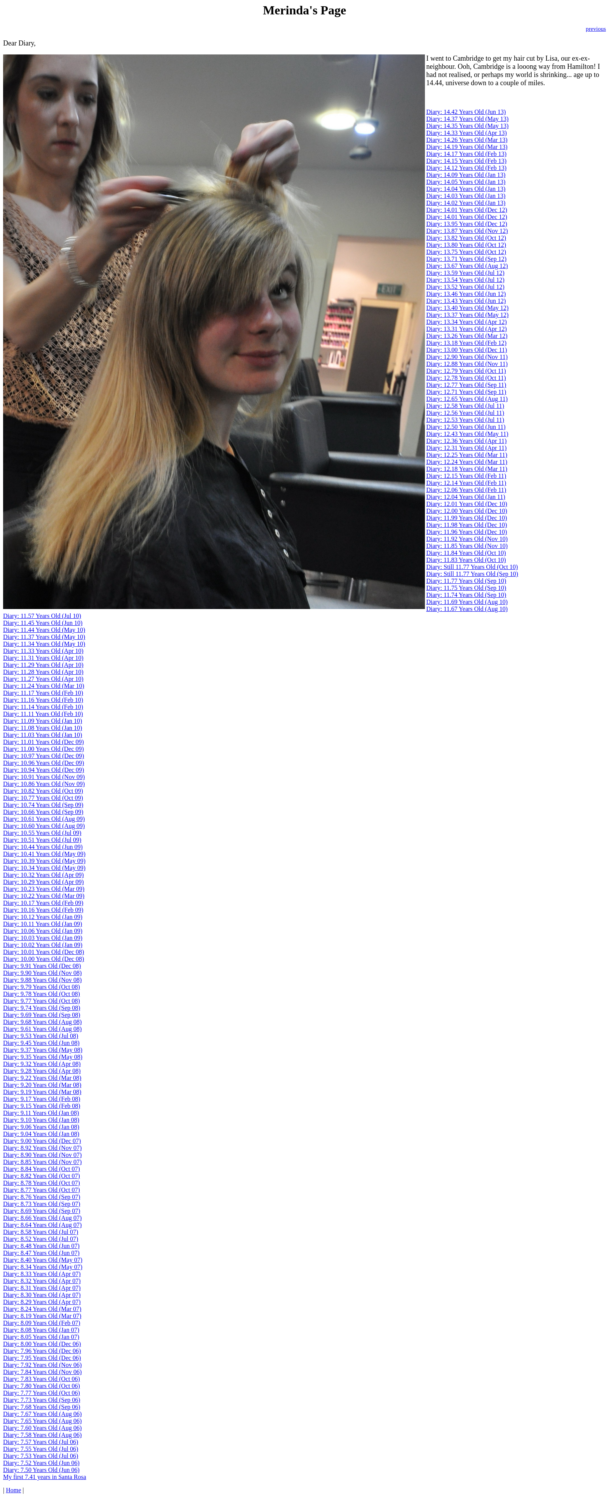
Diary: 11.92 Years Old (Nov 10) (467, 539)
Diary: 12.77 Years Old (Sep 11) (466, 385)
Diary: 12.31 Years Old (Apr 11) (466, 448)
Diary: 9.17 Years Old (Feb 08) (41, 1099)
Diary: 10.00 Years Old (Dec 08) (43, 959)
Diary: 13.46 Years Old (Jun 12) (466, 294)
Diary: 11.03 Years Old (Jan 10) (42, 735)
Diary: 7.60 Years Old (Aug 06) (42, 1428)
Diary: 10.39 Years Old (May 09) (44, 861)
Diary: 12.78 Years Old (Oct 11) (466, 378)
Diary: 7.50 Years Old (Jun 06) (41, 1470)
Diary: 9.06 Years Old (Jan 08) (41, 1127)
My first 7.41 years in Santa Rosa (44, 1477)
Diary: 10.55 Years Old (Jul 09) (42, 833)
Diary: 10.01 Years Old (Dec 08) (43, 952)
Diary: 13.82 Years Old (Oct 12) (466, 238)
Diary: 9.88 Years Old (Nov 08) (42, 980)
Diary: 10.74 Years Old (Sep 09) (43, 805)
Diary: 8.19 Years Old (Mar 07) (42, 1316)
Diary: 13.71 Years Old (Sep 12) (466, 259)
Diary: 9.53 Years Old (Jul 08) (40, 1036)
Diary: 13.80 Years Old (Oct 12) (466, 245)
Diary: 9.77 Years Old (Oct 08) (41, 1001)
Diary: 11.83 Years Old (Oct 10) (466, 560)
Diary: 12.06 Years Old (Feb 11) (466, 490)
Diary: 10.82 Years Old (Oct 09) (43, 791)
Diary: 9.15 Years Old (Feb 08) (41, 1106)
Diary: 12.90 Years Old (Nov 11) (467, 357)
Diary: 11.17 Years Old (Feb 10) (43, 693)
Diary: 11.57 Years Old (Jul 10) (42, 616)
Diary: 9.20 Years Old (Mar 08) (42, 1085)
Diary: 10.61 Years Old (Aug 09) (44, 819)
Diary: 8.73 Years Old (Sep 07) (41, 1204)
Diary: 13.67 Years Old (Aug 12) (467, 266)
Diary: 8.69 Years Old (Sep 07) (41, 1211)
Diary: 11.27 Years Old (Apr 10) (43, 679)
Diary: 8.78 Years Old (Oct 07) (41, 1183)
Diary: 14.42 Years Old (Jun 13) (466, 112)
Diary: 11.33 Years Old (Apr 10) (43, 651)
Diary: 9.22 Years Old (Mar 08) (42, 1078)
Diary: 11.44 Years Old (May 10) (44, 630)
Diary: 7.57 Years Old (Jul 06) (40, 1442)
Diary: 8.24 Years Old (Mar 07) (42, 1309)
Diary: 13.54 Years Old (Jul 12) (465, 280)
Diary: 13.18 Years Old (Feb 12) (466, 343)
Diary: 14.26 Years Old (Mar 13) (466, 140)
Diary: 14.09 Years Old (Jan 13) (465, 175)
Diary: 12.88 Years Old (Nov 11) (467, 364)
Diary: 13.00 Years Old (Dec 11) (466, 350)
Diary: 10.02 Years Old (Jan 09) (42, 945)
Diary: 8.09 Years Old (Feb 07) (41, 1323)
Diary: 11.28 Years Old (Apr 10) (43, 672)
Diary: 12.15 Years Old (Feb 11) (466, 476)
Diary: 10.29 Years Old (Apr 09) (43, 882)
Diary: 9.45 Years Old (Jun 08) (41, 1043)
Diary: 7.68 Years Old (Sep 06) (41, 1407)
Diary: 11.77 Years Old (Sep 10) (466, 581)
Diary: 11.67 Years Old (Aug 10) (467, 609)
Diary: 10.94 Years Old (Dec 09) (43, 770)
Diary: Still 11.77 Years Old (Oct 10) (472, 567)
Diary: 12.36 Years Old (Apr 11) (466, 441)
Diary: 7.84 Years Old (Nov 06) (42, 1372)
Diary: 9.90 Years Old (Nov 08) (42, 973)
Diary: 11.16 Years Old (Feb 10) (43, 700)
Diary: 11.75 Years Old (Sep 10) (466, 588)
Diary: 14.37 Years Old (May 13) (467, 119)
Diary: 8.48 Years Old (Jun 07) (41, 1246)
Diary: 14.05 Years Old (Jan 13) (465, 182)
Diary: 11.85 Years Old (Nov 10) (467, 546)
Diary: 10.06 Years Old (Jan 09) (42, 931)
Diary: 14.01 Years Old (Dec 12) (466, 210)
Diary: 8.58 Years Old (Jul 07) (40, 1232)
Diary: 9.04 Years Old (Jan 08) (41, 1134)
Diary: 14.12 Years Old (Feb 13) (466, 168)
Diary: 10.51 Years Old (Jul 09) (42, 840)
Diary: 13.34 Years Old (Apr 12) (466, 322)
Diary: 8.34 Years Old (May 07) (42, 1267)
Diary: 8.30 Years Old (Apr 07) (42, 1295)
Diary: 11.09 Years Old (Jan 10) (42, 721)
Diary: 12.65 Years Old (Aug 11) (467, 399)
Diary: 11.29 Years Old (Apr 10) (43, 665)
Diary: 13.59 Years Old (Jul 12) (465, 273)
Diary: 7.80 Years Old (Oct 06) (41, 1386)
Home (13, 1490)
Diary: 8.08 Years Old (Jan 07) (41, 1330)
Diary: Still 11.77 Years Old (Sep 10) (472, 574)
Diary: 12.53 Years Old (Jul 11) (465, 420)
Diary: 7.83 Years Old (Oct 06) (41, 1379)
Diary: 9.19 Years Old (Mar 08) (42, 1092)
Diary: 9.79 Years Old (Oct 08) (41, 987)
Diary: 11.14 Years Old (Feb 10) (43, 707)
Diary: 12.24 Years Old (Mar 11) (466, 462)
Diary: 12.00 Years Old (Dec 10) (466, 511)
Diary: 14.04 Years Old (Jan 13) (465, 189)
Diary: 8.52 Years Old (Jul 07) (40, 1239)
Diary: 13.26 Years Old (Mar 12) (466, 336)
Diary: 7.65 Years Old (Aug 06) (42, 1421)
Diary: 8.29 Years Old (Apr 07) (42, 1302)
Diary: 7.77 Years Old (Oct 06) (41, 1393)
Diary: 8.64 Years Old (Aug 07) (42, 1225)
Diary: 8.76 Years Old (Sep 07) (41, 1197)
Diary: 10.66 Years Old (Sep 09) (43, 812)
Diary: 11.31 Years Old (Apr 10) (43, 658)
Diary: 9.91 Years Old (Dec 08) (42, 966)
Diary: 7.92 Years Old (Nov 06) (42, 1365)
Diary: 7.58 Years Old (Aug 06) (42, 1435)
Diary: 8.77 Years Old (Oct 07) (41, 1190)
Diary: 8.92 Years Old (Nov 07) (42, 1148)
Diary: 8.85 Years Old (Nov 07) (42, 1162)
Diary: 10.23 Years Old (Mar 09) (43, 889)
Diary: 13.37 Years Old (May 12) (467, 315)
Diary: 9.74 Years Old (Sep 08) (41, 1008)
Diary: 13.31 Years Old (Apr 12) (466, 329)
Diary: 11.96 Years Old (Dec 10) (466, 532)
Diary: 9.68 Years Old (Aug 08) (42, 1022)
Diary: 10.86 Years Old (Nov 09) (44, 784)
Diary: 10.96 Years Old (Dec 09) (43, 763)
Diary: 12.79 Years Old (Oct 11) (466, 371)
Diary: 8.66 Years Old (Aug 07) (42, 1218)
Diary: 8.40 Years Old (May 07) (42, 1260)
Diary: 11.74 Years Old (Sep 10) (466, 595)
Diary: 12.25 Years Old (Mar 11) (466, 455)
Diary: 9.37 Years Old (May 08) (42, 1050)
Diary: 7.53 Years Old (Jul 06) (40, 1456)
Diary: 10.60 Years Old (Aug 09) (44, 826)
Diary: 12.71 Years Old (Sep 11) (466, 392)
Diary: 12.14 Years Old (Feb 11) (466, 483)
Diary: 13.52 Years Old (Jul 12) (465, 287)
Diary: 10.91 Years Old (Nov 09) (44, 777)
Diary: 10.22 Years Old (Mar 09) (43, 896)
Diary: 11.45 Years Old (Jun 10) (42, 623)
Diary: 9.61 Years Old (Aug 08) (42, 1029)
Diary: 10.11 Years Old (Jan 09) (42, 924)
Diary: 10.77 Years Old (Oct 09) (43, 798)
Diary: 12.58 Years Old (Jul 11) (465, 406)
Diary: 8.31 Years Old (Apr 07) (42, 1288)
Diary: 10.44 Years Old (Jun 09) (43, 847)
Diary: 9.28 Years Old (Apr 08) (42, 1071)
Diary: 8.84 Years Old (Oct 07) (41, 1169)
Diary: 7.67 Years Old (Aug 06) (42, 1414)
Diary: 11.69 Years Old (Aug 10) (467, 602)
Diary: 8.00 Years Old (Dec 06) (42, 1344)
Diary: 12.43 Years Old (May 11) (467, 434)
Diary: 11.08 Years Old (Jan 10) (42, 728)
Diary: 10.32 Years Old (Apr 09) (43, 875)
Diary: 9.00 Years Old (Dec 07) (42, 1141)
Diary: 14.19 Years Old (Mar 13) (466, 147)
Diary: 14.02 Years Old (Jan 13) (465, 203)
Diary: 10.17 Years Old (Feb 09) (43, 903)
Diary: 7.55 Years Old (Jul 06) (40, 1449)
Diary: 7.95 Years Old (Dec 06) (42, 1358)
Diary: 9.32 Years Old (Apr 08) (42, 1064)
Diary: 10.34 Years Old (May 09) (44, 868)
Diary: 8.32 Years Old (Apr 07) (42, 1281)
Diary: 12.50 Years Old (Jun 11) (465, 427)
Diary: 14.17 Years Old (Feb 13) (466, 154)
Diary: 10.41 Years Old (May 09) (44, 854)
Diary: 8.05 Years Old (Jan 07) (41, 1337)
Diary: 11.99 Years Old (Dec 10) (466, 518)
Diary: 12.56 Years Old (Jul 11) (465, 413)
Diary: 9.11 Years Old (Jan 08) (41, 1113)
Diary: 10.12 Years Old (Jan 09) (42, 917)
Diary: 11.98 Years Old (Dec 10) (466, 525)
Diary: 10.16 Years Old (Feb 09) (43, 910)
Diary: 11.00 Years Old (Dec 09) (43, 749)
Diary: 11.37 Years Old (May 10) (44, 637)
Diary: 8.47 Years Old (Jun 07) (41, 1253)
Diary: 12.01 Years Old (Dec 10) (466, 504)
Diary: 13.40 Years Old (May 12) (467, 308)
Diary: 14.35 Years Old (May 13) (467, 126)
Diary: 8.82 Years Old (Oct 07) (41, 1176)
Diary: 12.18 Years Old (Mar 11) (466, 469)
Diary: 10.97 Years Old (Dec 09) (43, 756)
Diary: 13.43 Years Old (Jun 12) (466, 301)
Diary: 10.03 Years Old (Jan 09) (42, 938)
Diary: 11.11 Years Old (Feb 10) (43, 714)
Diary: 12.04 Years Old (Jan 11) (465, 497)
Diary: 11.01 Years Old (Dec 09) (43, 742)
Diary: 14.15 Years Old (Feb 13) (466, 161)
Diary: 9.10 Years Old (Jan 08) (41, 1120)
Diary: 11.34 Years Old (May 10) (44, 644)
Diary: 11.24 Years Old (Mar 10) (43, 686)
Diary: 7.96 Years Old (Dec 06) (42, 1351)
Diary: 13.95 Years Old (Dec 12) (466, 224)
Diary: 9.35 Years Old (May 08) (42, 1057)
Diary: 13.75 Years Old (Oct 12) (466, 252)
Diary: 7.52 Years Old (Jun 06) (41, 1463)
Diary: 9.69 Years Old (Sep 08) (41, 1015)
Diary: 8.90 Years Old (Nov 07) (42, 1155)
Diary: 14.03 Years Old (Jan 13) (465, 196)
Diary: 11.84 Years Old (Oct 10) (466, 553)
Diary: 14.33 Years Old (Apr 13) (466, 133)
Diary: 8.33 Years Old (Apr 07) (42, 1274)
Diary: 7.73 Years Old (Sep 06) (41, 1400)
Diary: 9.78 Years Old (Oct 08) (41, 994)
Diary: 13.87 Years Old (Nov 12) (467, 231)
